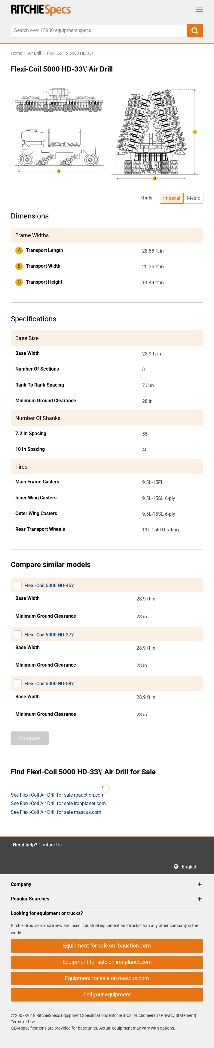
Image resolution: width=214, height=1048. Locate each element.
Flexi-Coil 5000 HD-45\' (49, 585)
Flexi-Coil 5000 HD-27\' (49, 635)
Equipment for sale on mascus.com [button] (107, 978)
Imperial (171, 198)
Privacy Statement (178, 1015)
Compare (30, 738)
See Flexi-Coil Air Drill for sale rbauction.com (58, 795)
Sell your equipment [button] (107, 994)
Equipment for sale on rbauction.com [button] (107, 945)
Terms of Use (23, 1021)
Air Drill (34, 53)
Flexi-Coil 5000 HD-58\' (49, 683)
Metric (193, 198)
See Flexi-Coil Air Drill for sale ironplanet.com (58, 803)
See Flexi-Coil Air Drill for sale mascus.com (56, 812)
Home (16, 53)
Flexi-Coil (55, 53)
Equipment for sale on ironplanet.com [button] (107, 962)
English (191, 867)
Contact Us (50, 845)
